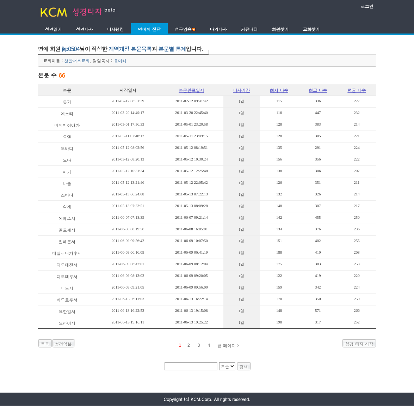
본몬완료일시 (191, 90)
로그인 (367, 6)
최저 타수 (279, 90)
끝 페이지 (226, 345)
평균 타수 (356, 90)
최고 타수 (318, 90)
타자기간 (241, 90)
